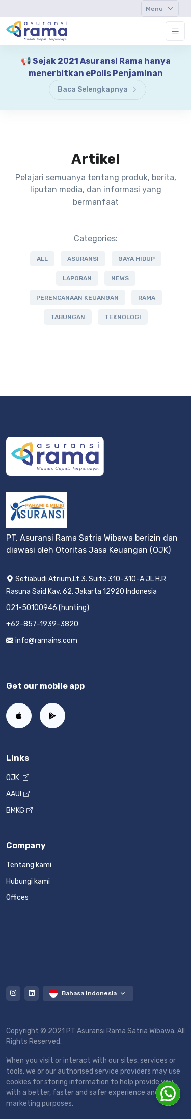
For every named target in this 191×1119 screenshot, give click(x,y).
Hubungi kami (28, 881)
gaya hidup (136, 258)
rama (146, 297)
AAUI (18, 794)
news (120, 278)
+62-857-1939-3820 (42, 624)
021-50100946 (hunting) (47, 607)
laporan (77, 278)
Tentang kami (28, 865)
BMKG (19, 810)
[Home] (36, 31)
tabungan (67, 317)
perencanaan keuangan (77, 297)
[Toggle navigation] (160, 8)
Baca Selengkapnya (98, 89)
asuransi (83, 258)
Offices (17, 897)
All (42, 258)
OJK (17, 777)
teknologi (122, 317)
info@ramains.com (41, 640)
